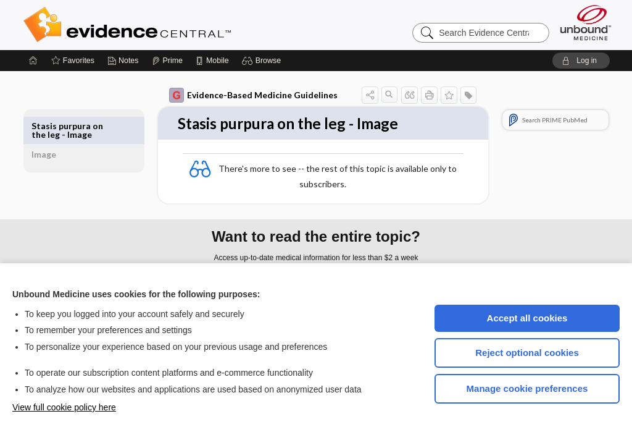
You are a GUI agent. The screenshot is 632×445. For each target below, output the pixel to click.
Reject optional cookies (527, 352)
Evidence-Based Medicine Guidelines (239, 95)
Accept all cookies (527, 318)
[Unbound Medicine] (586, 22)
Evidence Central (176, 24)
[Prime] (167, 60)
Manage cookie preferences (527, 388)
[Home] (33, 60)
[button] (263, 60)
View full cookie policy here (64, 407)
